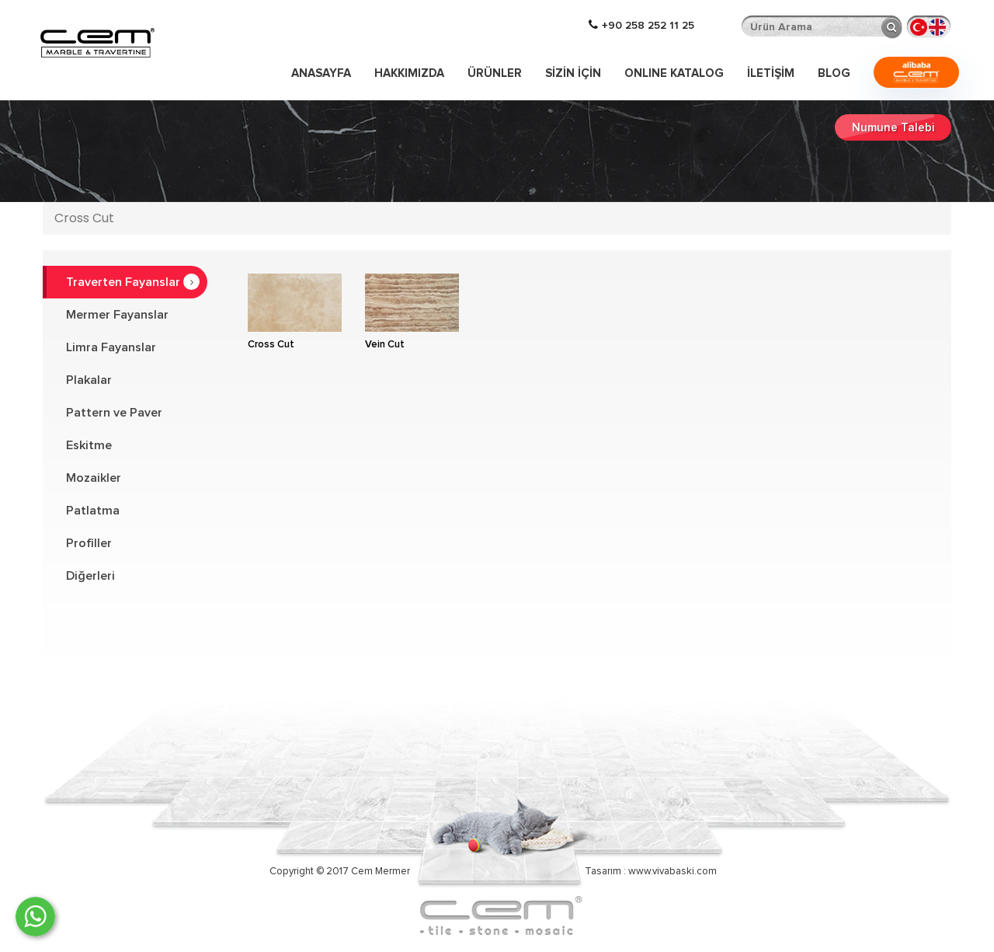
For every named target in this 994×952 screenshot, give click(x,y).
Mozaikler (93, 478)
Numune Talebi (893, 128)
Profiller (89, 543)
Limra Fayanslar (111, 347)
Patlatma (93, 510)
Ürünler (494, 73)
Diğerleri (90, 576)
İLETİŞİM (770, 73)
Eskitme (89, 445)
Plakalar (89, 380)
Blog (834, 73)
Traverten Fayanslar (133, 282)
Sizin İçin (573, 73)
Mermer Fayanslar (117, 315)
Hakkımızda (409, 73)
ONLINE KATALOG (674, 73)
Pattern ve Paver (114, 412)
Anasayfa (321, 73)
